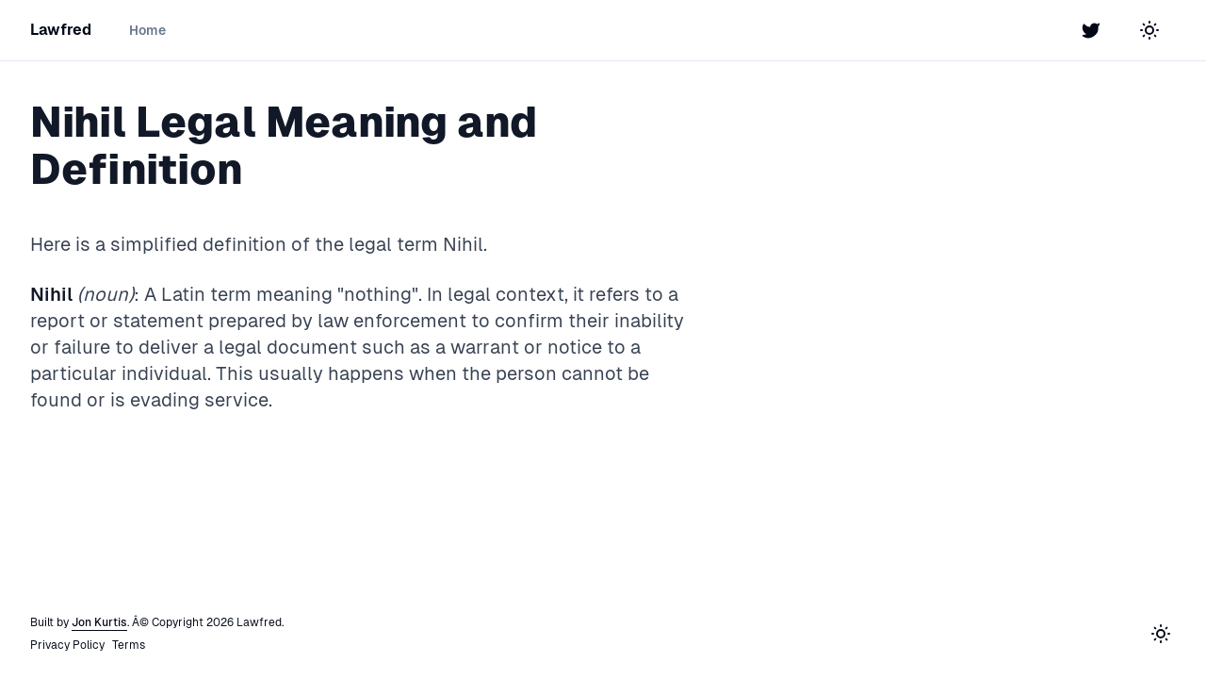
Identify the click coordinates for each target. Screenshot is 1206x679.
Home (147, 30)
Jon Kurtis (99, 622)
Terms (128, 645)
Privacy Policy (67, 645)
